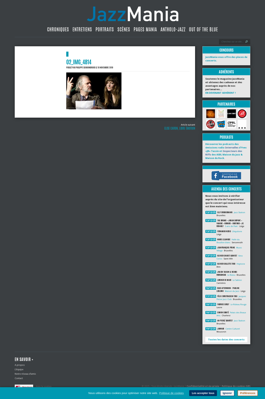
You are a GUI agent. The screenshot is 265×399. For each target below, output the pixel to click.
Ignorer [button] (227, 393)
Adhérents (226, 71)
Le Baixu (231, 275)
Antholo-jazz (173, 29)
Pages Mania (145, 29)
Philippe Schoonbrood (85, 67)
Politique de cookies (171, 393)
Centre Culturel (232, 329)
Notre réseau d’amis (25, 373)
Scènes (123, 29)
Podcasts (226, 137)
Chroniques (58, 29)
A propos (20, 365)
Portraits (105, 29)
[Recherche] (232, 41)
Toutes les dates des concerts (226, 339)
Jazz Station (239, 212)
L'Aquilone (237, 231)
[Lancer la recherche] (246, 41)
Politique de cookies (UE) (236, 386)
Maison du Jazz (232, 291)
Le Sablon (237, 280)
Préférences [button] (247, 393)
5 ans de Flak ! (231, 226)
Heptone (241, 264)
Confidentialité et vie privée (203, 386)
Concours (226, 50)
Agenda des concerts (226, 189)
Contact (19, 378)
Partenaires (226, 104)
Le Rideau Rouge (238, 304)
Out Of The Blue (203, 29)
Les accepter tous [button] (203, 393)
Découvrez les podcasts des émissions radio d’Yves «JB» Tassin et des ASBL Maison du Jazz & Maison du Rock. (226, 151)
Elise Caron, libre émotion (179, 128)
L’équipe (19, 369)
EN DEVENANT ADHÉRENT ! (220, 92)
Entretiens (82, 29)
